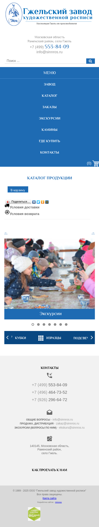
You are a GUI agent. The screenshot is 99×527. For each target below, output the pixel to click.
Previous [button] (7, 337)
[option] (49, 337)
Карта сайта (49, 498)
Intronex (58, 502)
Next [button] (92, 337)
